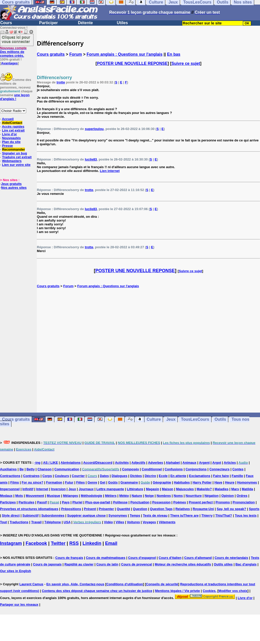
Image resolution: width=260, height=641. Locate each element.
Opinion (227, 496)
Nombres (164, 496)
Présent (90, 509)
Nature (137, 496)
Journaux (86, 489)
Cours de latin (107, 564)
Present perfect (201, 502)
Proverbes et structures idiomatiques (29, 509)
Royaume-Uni (203, 509)
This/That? (223, 515)
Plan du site (11, 142)
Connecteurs (219, 469)
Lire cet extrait (13, 130)
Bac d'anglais (245, 564)
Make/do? (204, 489)
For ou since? (32, 482)
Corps (47, 476)
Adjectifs (138, 462)
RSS (74, 543)
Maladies (222, 489)
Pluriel (77, 502)
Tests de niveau (155, 515)
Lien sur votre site (16, 165)
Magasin (152, 489)
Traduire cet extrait (16, 157)
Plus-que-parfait (97, 502)
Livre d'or (9, 134)
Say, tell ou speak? (231, 509)
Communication (66, 469)
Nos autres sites (13, 188)
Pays (66, 502)
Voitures (133, 522)
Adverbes (155, 462)
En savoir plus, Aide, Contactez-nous (75, 584)
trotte (61, 82)
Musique (53, 496)
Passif (42, 502)
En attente (178, 476)
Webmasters (12, 161)
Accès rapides (13, 126)
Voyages (149, 522)
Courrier (78, 476)
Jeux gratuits (11, 184)
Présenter (106, 509)
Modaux (6, 496)
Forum (75, 54)
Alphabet (173, 462)
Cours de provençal (136, 564)
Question (140, 509)
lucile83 (91, 159)
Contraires (31, 476)
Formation (54, 482)
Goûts (113, 482)
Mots (19, 496)
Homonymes (247, 482)
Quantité (123, 509)
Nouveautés (11, 138)
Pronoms (223, 502)
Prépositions (71, 509)
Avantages (9, 63)
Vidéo (108, 522)
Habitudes (182, 482)
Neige (149, 496)
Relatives (182, 509)
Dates (104, 476)
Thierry (207, 515)
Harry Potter (202, 482)
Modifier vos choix (232, 591)
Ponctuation (139, 502)
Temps (135, 515)
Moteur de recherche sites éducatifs (183, 564)
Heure (229, 482)
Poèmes (179, 502)
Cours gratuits (50, 54)
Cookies (209, 591)
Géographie (162, 482)
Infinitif (27, 489)
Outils (220, 419)
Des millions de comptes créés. (13, 51)
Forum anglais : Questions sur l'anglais (124, 54)
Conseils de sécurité (162, 584)
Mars (235, 489)
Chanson (45, 469)
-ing (37, 462)
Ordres (242, 496)
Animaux (190, 462)
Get (102, 482)
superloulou (94, 129)
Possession (161, 502)
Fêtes (80, 482)
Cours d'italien (170, 558)
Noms (178, 496)
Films (14, 482)
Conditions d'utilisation (124, 584)
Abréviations (71, 462)
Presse (7, 146)
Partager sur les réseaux (19, 604)
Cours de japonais (47, 564)
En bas (173, 54)
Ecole (163, 476)
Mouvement (35, 496)
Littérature (135, 489)
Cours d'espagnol (142, 558)
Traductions (19, 522)
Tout (3, 522)
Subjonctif (30, 515)
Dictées (136, 476)
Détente (85, 23)
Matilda (247, 489)
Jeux (170, 419)
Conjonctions (196, 469)
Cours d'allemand (198, 558)
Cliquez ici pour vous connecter (16, 39)
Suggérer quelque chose (86, 515)
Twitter (58, 543)
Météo (124, 496)
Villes (120, 522)
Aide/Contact (12, 123)
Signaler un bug (14, 153)
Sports (254, 509)
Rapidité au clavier (79, 564)
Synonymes (117, 515)
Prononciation (244, 502)
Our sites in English (15, 571)
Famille (237, 476)
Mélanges (70, 496)
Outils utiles (223, 564)
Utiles (122, 23)
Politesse (120, 502)
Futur (69, 482)
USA (67, 522)
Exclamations (199, 476)
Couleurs (62, 476)
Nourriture (194, 496)
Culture (154, 419)
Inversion (58, 489)
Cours (6, 23)
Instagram (11, 543)
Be (22, 469)
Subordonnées (52, 515)
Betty (30, 469)
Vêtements (167, 522)
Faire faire (221, 476)
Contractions (10, 476)
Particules (26, 502)
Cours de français (69, 558)
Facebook (36, 543)
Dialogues (119, 476)
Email (111, 543)
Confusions (174, 469)
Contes (237, 469)
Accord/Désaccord (97, 462)
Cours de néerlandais (231, 558)
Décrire (150, 476)
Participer (48, 23)
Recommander (13, 149)
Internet (42, 489)
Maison (167, 489)
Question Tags (161, 509)
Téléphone (52, 522)
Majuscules (185, 489)
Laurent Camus (31, 584)
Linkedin (92, 543)
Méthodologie (91, 496)
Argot (216, 462)
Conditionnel (152, 469)
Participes (8, 502)
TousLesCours (195, 419)
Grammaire (129, 482)
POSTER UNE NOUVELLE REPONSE (132, 63)
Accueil (7, 119)
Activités (122, 462)
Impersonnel (10, 489)
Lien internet (110, 171)
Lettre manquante (110, 489)
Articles (230, 462)
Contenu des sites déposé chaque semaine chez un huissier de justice (97, 591)
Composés (130, 469)
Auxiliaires (8, 469)
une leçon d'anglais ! (14, 97)
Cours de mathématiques (105, 558)
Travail (36, 522)
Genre (92, 482)
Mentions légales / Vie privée (177, 591)
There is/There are (184, 515)
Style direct (11, 515)
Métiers (111, 496)
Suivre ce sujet (185, 63)
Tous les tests (246, 515)
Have (218, 482)
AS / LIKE (50, 462)
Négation (211, 496)
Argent (204, 462)
